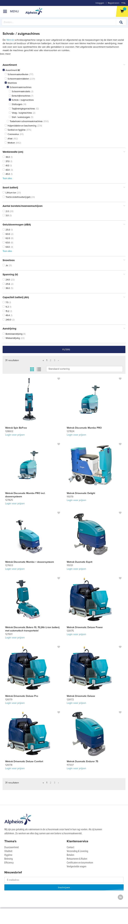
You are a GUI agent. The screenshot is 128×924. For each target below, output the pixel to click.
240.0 (7, 319)
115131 (70, 565)
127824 (70, 431)
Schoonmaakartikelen (16, 74)
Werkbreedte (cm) (64, 151)
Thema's (10, 841)
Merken (10, 142)
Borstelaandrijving (12, 334)
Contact (70, 847)
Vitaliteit (8, 851)
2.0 (6, 211)
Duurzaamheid (11, 847)
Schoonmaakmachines (19, 87)
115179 (70, 496)
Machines (11, 83)
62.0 (6, 238)
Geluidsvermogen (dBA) (64, 224)
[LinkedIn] (120, 897)
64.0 (6, 247)
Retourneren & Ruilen (77, 859)
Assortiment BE (11, 70)
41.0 (6, 165)
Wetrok (10, 39)
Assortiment (64, 64)
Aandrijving (64, 328)
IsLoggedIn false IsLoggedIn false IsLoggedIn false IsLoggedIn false (84, 369)
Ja (5, 265)
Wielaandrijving (11, 338)
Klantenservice (77, 841)
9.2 (6, 306)
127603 (9, 565)
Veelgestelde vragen (76, 866)
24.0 (6, 279)
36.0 (6, 157)
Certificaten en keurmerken (80, 863)
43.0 (6, 170)
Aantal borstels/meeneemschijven (64, 206)
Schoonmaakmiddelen (17, 78)
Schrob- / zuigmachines (21, 100)
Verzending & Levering (77, 851)
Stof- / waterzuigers (19, 117)
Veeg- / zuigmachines (20, 112)
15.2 (6, 311)
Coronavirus (12, 134)
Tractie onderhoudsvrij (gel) (16, 197)
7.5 (5, 302)
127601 (9, 634)
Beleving (8, 859)
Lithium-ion (9, 192)
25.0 (6, 229)
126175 (70, 630)
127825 (9, 500)
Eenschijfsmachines (19, 95)
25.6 (6, 284)
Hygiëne (8, 855)
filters (66, 349)
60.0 (6, 234)
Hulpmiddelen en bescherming (20, 125)
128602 (9, 431)
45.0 (6, 174)
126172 (70, 699)
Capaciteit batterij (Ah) (64, 297)
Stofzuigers (15, 104)
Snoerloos (64, 260)
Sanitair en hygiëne (15, 130)
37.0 (6, 161)
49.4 (6, 315)
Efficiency (9, 863)
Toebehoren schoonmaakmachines (25, 121)
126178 (8, 764)
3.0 (6, 215)
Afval (9, 138)
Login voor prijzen (15, 434)
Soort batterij (64, 187)
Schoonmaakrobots (19, 91)
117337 (70, 764)
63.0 (6, 242)
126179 (8, 699)
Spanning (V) (64, 274)
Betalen (70, 855)
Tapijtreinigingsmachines (22, 108)
